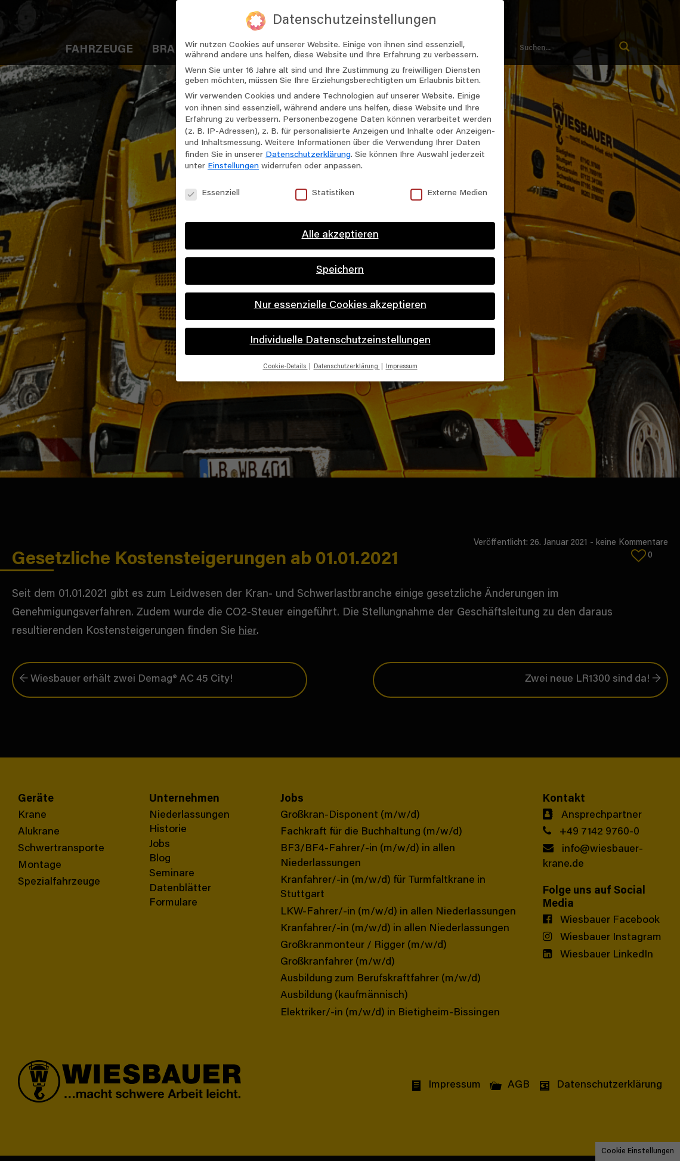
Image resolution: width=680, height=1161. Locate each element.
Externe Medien (448, 194)
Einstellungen (233, 166)
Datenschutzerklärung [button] (347, 367)
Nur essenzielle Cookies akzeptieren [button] (340, 305)
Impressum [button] (402, 367)
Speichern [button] (340, 270)
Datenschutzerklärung (308, 155)
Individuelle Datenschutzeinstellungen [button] (340, 340)
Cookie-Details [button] (285, 367)
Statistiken (324, 194)
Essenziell (212, 194)
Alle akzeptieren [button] (340, 235)
